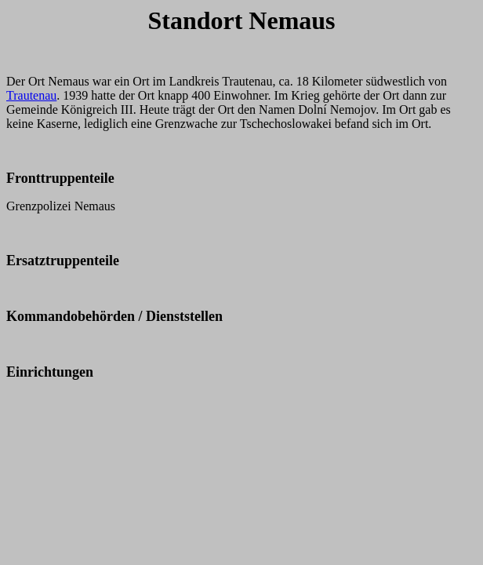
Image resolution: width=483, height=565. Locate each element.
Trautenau (31, 95)
